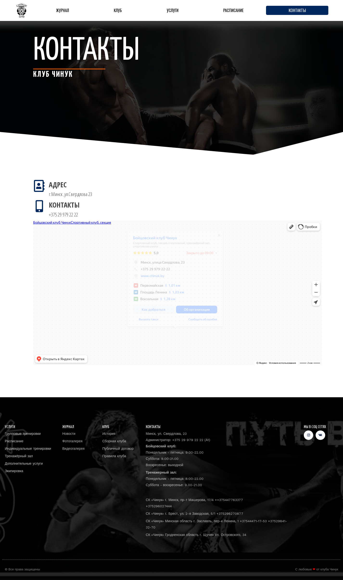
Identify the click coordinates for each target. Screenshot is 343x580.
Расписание (233, 10)
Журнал (62, 10)
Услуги (172, 10)
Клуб (118, 10)
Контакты (297, 10)
